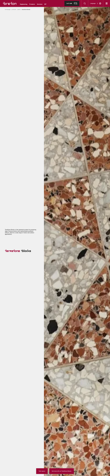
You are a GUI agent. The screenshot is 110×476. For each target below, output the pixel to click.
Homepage (7, 9)
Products (32, 4)
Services (39, 4)
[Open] (106, 3)
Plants (19, 9)
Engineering (23, 4)
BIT (45, 4)
